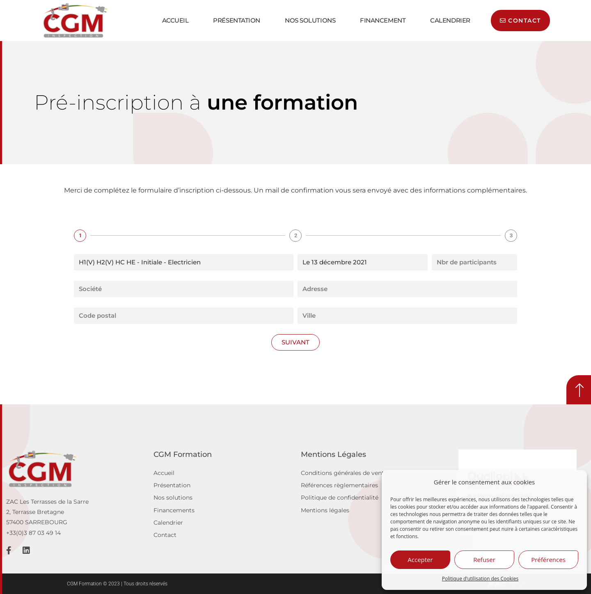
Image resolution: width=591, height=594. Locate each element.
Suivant (295, 342)
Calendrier (450, 20)
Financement (382, 20)
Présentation (236, 20)
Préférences (548, 559)
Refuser (484, 559)
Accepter (420, 559)
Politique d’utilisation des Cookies (480, 578)
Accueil (175, 20)
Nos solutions (310, 20)
